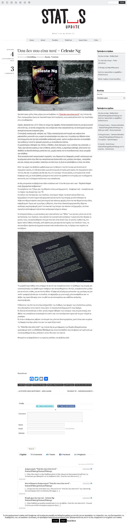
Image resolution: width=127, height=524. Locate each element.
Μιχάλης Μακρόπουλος (55, 385)
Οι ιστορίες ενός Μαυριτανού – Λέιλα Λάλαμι (35, 391)
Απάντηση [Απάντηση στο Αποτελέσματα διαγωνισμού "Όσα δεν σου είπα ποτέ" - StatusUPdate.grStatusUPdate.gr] (22, 493)
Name (20, 425)
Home (32, 40)
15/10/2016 (86, 483)
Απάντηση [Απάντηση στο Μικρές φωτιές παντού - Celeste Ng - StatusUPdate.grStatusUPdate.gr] (22, 508)
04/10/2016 (86, 469)
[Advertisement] (111, 200)
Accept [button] (55, 521)
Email (20, 429)
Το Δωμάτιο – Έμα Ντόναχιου (108, 140)
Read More (71, 520)
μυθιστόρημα (69, 385)
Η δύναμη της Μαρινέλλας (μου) (108, 68)
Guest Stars (83, 40)
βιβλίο (29, 385)
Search (122, 2)
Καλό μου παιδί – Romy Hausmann (109, 130)
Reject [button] (63, 521)
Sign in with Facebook (66, 406)
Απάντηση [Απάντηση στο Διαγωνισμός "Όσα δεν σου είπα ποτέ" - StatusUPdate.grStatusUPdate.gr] (22, 479)
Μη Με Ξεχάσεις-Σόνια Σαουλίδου (109, 79)
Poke (96, 40)
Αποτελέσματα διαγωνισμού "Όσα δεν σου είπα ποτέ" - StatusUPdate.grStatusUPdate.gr (48, 484)
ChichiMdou (31, 57)
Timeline (55, 40)
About (43, 40)
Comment (22, 414)
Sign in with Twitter (45, 406)
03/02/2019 (86, 498)
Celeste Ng (21, 385)
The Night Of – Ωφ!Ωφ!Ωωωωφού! (79, 391)
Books (47, 57)
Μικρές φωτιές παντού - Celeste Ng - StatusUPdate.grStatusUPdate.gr (40, 499)
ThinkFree (68, 40)
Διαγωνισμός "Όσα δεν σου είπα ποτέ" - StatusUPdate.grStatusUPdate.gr (41, 470)
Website (21, 433)
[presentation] (36, 440)
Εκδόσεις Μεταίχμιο (39, 385)
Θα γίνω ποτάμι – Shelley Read (108, 56)
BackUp (99, 94)
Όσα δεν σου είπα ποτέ (83, 385)
